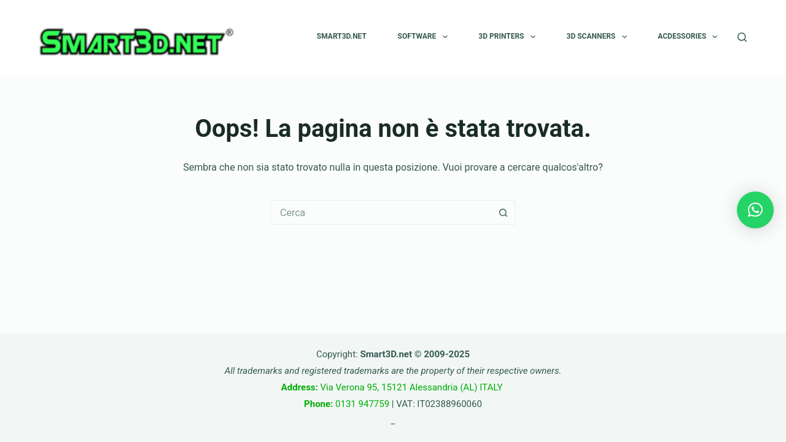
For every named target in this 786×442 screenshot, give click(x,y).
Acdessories (690, 36)
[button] (755, 210)
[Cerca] (742, 37)
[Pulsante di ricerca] (503, 212)
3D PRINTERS (509, 36)
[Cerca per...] (380, 212)
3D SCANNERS (599, 36)
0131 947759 (346, 403)
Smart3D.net (342, 36)
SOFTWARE (425, 36)
